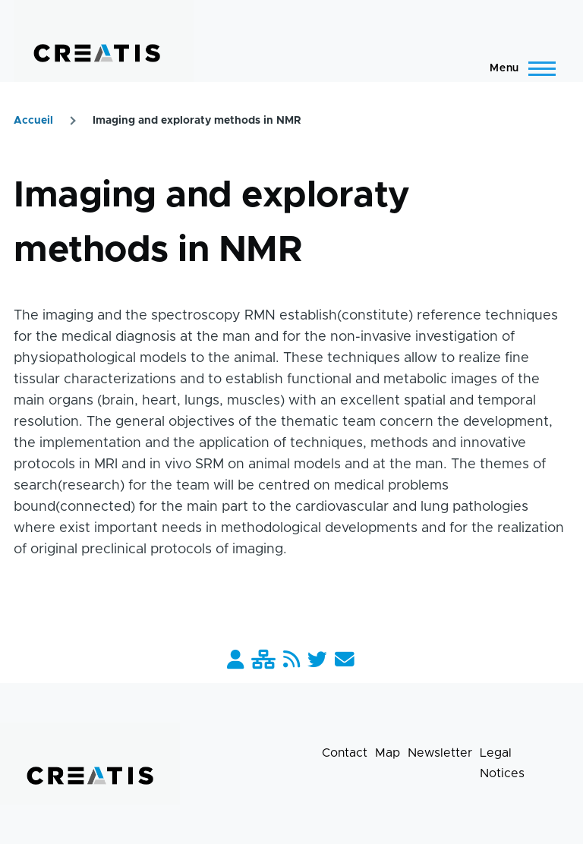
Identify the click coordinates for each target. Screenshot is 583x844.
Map (387, 753)
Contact (344, 753)
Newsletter (440, 753)
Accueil (33, 120)
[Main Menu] (518, 68)
